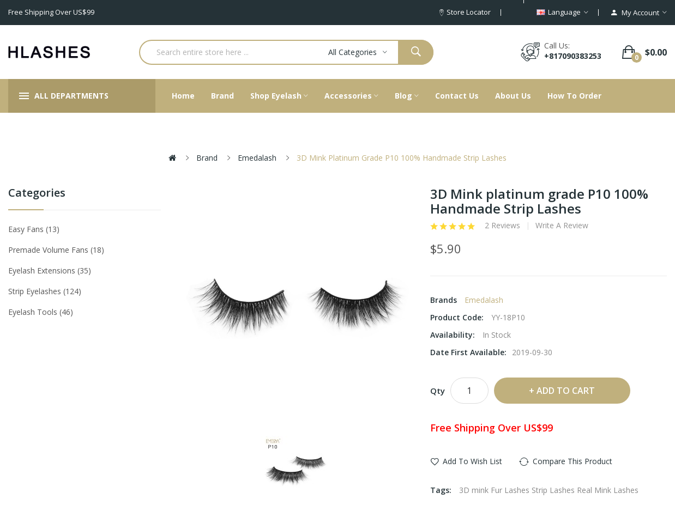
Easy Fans (33, 229)
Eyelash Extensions (49, 270)
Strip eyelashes (44, 291)
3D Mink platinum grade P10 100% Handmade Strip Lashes (402, 158)
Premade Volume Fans (56, 250)
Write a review (561, 225)
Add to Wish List (472, 461)
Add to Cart (566, 391)
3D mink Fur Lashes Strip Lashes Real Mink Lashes (548, 490)
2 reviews (502, 225)
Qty (437, 390)
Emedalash (257, 158)
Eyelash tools (40, 312)
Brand (207, 158)
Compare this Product (572, 461)
